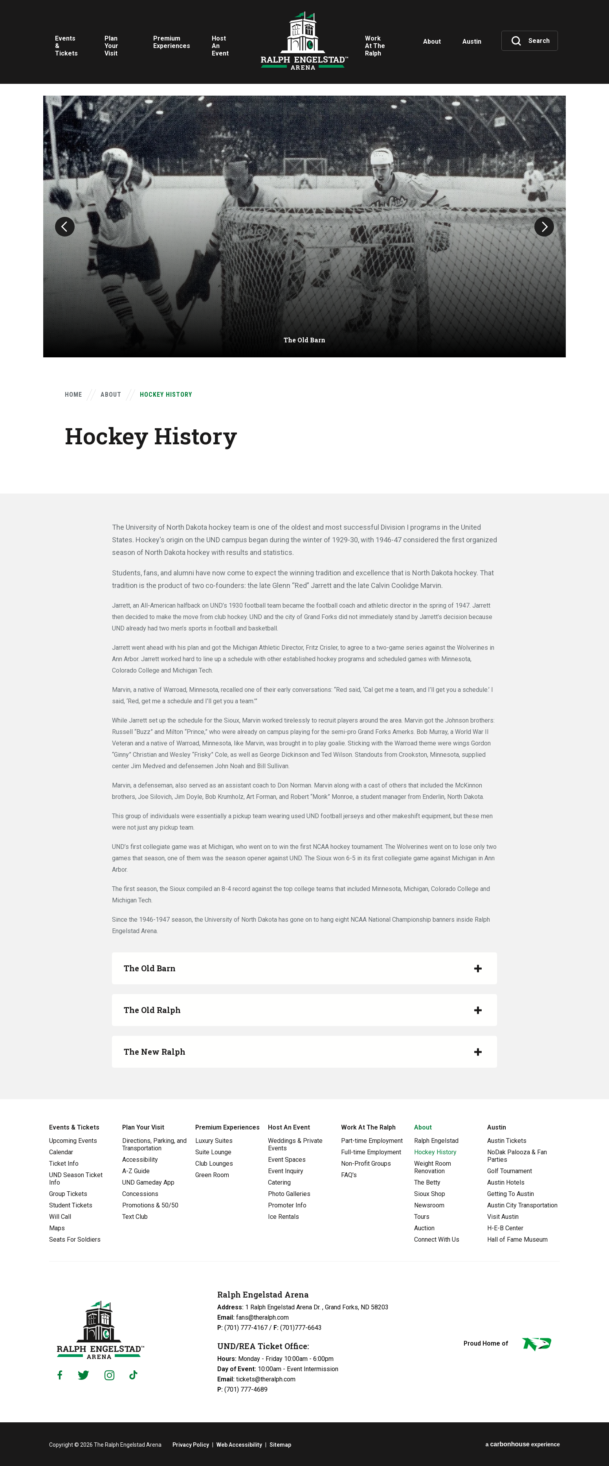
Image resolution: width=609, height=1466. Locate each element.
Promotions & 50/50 (150, 1205)
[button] (65, 226)
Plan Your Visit (143, 1127)
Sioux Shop (429, 1194)
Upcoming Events (73, 1140)
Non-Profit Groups (366, 1163)
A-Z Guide (136, 1171)
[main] (304, 549)
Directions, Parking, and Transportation (154, 1144)
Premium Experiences (227, 1127)
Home (73, 394)
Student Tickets (70, 1205)
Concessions (140, 1194)
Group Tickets (68, 1194)
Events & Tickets (74, 1127)
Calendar (61, 1152)
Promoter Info (287, 1205)
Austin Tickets (506, 1140)
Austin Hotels (506, 1182)
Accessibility (140, 1159)
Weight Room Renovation (432, 1167)
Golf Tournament (509, 1171)
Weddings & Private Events (295, 1144)
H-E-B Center (505, 1228)
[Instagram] (109, 1375)
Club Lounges (214, 1163)
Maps (57, 1228)
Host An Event (289, 1127)
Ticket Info (64, 1163)
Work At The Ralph (368, 1127)
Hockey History (435, 1152)
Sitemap (280, 1445)
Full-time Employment (371, 1152)
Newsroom (429, 1205)
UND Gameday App (148, 1182)
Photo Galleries (289, 1194)
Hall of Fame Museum (517, 1239)
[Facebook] (59, 1375)
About (111, 394)
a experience (523, 1444)
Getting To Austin (510, 1194)
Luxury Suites (214, 1140)
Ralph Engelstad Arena (304, 40)
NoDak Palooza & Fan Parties (517, 1155)
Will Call (60, 1216)
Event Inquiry (285, 1171)
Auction (424, 1228)
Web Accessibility (239, 1445)
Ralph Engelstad (436, 1140)
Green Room (212, 1175)
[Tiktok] (135, 1375)
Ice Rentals (283, 1216)
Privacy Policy (190, 1445)
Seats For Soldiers (75, 1239)
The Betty (427, 1182)
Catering (279, 1182)
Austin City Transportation (522, 1205)
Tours (421, 1216)
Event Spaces (287, 1159)
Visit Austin (503, 1216)
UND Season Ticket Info (76, 1178)
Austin (496, 1127)
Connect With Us (436, 1239)
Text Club (135, 1216)
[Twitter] (83, 1375)
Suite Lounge (213, 1152)
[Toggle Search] (530, 41)
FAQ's (349, 1175)
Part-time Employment (372, 1140)
